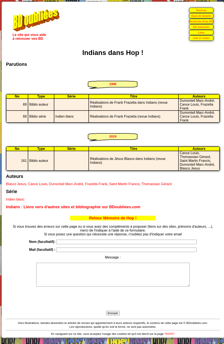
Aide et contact (201, 38)
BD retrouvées (201, 26)
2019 (112, 136)
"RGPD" (169, 338)
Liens (201, 32)
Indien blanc (15, 199)
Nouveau (201, 10)
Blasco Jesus (16, 184)
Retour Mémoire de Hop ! (113, 218)
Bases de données (201, 15)
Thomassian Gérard (156, 184)
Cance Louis (37, 184)
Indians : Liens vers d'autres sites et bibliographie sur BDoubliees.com (73, 207)
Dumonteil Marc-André (66, 184)
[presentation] (112, 303)
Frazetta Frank (96, 184)
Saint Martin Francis (124, 184)
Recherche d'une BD (201, 21)
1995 (112, 84)
